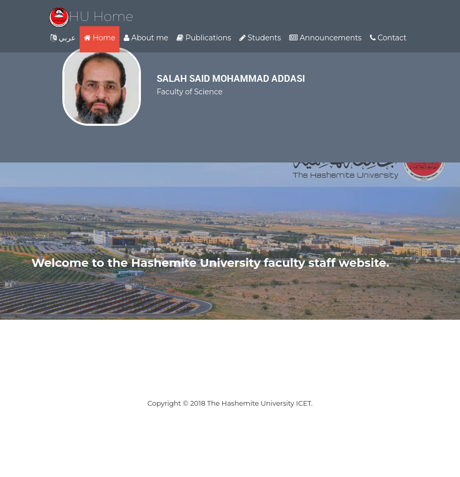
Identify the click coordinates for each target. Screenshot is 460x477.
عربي (62, 37)
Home (99, 37)
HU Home (91, 16)
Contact (388, 37)
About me (146, 37)
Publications (204, 37)
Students (260, 37)
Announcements (325, 37)
